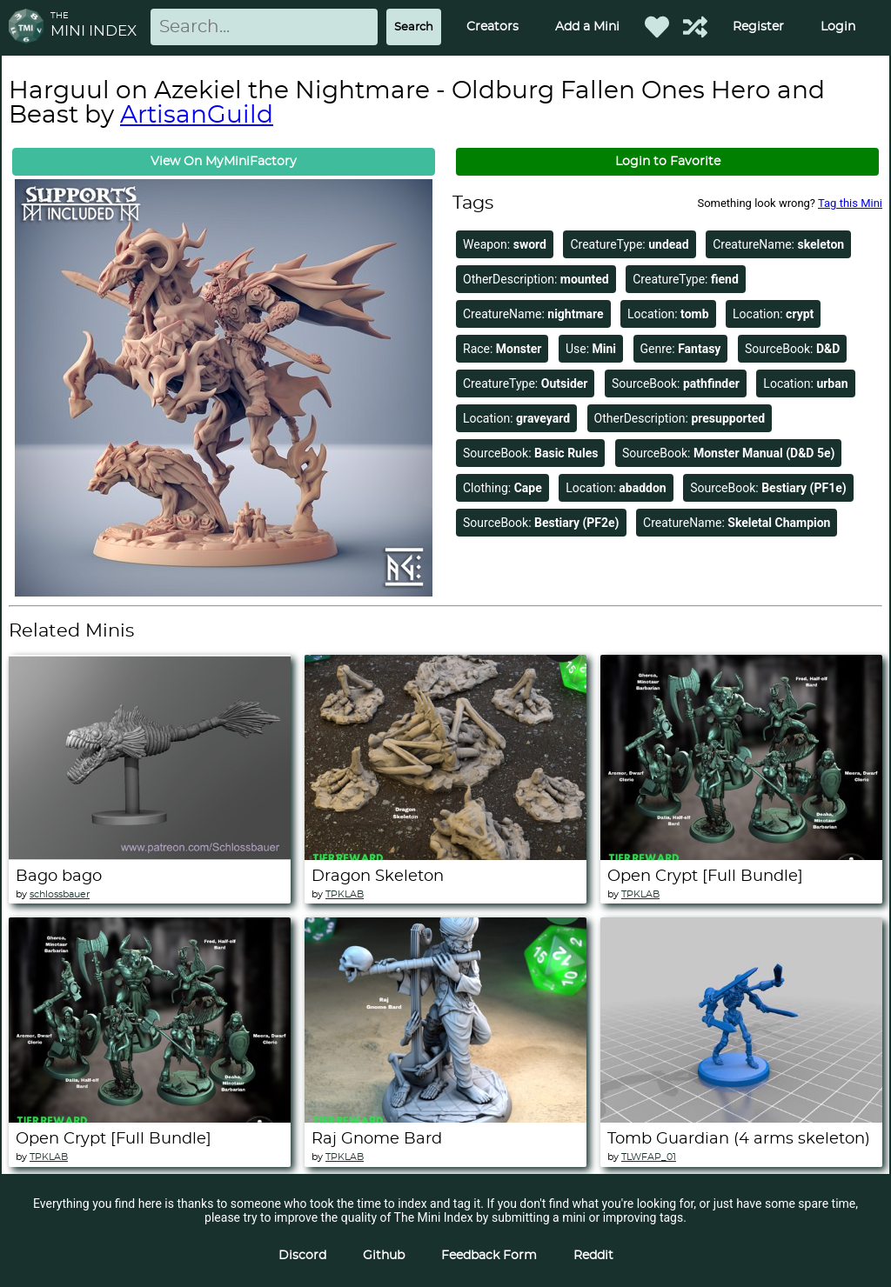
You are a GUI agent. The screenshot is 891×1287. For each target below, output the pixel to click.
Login (838, 27)
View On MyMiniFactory (224, 162)
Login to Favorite (667, 162)
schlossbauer (60, 894)
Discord (302, 1256)
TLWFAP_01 (648, 1157)
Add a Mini (587, 27)
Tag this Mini (850, 203)
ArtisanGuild (196, 115)
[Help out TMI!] (695, 27)
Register (758, 27)
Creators (492, 27)
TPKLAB (344, 894)
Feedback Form (489, 1256)
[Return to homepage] (29, 27)
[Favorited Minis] (657, 27)
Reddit (593, 1256)
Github (384, 1256)
